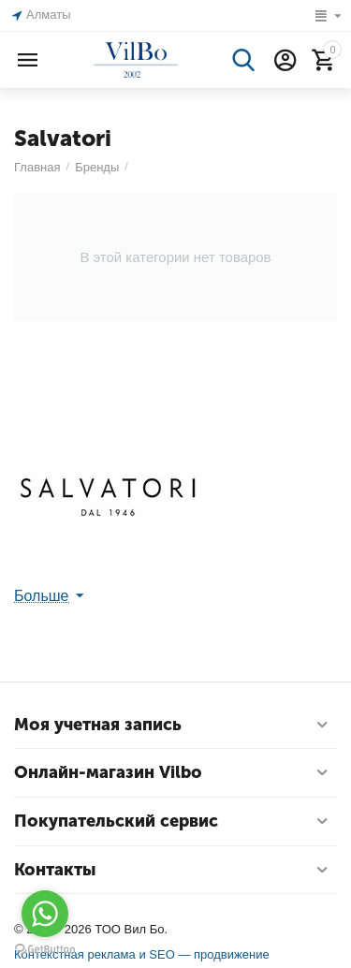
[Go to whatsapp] (45, 913)
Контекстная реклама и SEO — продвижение (142, 954)
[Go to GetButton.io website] (45, 949)
